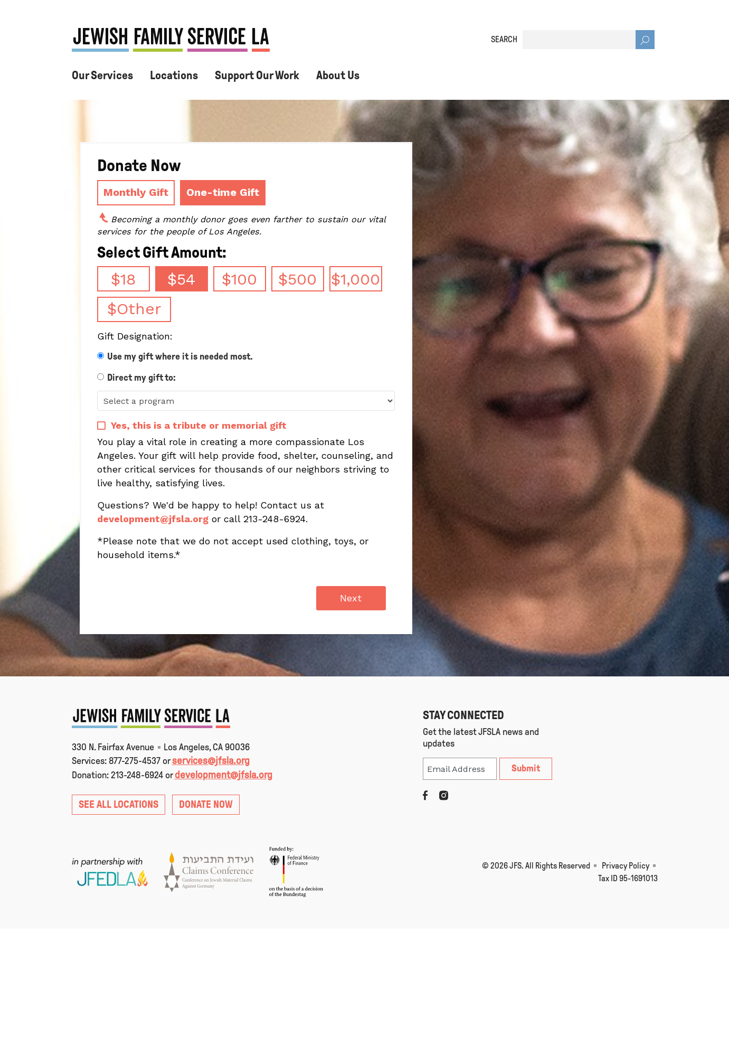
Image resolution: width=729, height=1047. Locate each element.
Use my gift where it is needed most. (180, 356)
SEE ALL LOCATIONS (118, 804)
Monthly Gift (135, 192)
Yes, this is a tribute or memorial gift (199, 425)
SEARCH (504, 39)
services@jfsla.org (211, 760)
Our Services (102, 75)
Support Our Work (257, 75)
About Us (337, 75)
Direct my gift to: (141, 377)
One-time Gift (222, 192)
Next (351, 597)
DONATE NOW (206, 804)
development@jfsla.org (153, 518)
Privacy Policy (625, 865)
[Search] (645, 39)
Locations (174, 75)
